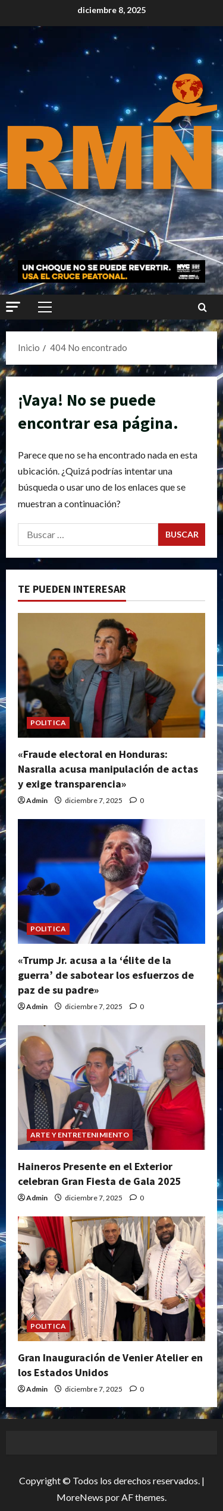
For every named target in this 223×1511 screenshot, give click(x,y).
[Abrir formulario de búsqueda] (202, 307)
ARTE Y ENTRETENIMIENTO (79, 1134)
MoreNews (79, 1497)
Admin (37, 800)
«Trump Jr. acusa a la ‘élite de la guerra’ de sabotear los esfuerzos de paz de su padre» (106, 975)
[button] (13, 307)
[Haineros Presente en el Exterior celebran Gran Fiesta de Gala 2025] (111, 1087)
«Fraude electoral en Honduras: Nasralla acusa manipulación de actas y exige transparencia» (108, 769)
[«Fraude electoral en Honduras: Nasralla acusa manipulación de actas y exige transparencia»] (111, 675)
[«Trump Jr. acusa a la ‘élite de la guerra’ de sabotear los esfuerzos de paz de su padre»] (111, 881)
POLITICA (48, 722)
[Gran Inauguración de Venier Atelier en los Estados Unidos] (111, 1278)
